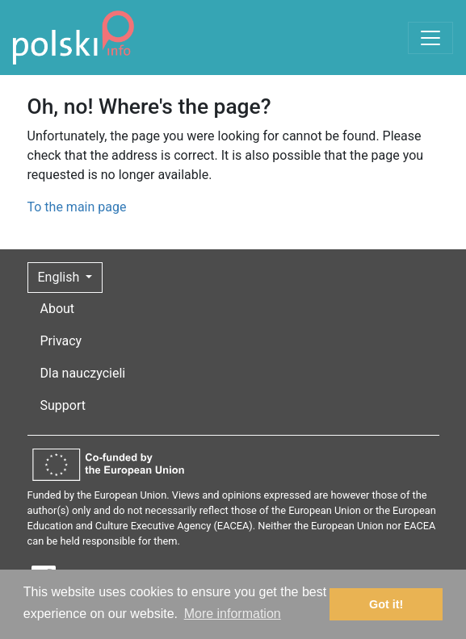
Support (63, 405)
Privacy (61, 341)
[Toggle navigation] (430, 38)
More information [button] (232, 613)
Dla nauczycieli (83, 373)
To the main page (77, 207)
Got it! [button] (386, 604)
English (60, 277)
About (57, 308)
